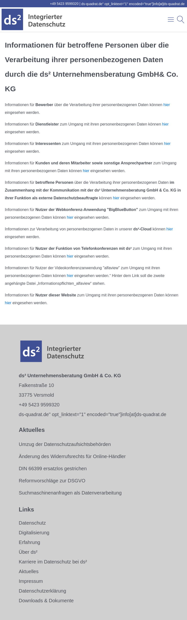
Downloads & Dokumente (46, 600)
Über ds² (28, 552)
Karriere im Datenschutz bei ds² (53, 561)
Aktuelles (28, 571)
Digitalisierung (34, 532)
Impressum (31, 581)
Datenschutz (32, 523)
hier (166, 105)
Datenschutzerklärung (42, 591)
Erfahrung (29, 542)
